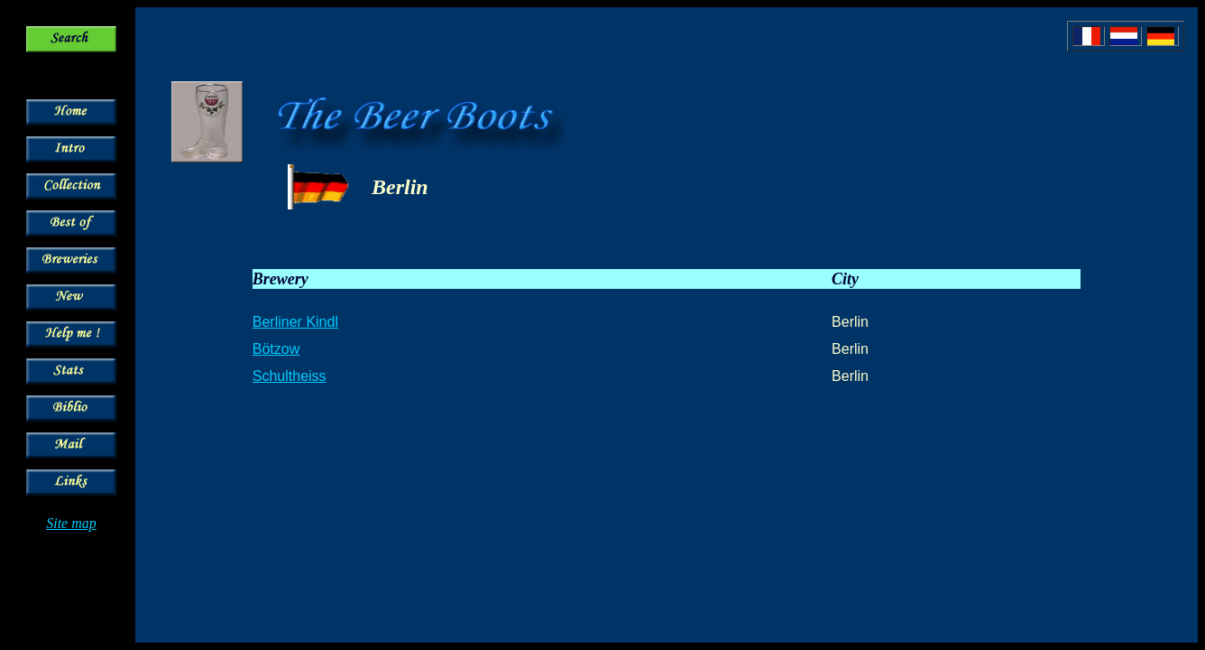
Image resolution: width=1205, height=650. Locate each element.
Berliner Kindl (295, 322)
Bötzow (276, 349)
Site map (71, 523)
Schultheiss (290, 376)
